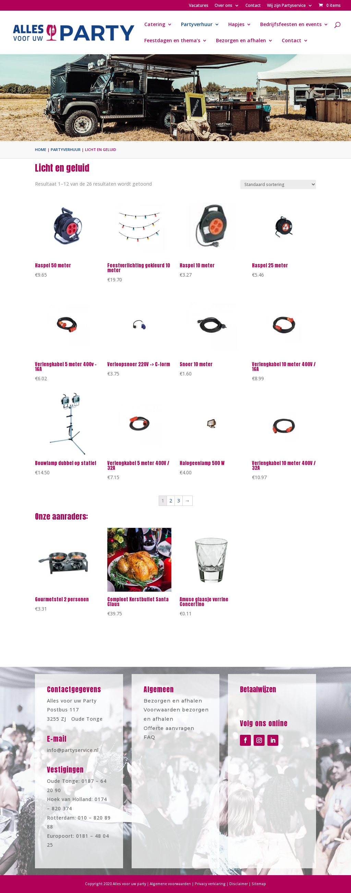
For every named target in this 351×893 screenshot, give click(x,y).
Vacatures (198, 5)
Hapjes (236, 24)
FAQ (154, 733)
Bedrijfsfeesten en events (291, 24)
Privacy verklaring (204, 884)
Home (40, 149)
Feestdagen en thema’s (172, 41)
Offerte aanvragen (170, 725)
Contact (253, 5)
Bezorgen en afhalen (241, 41)
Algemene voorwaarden (171, 884)
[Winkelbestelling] (278, 184)
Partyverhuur (197, 24)
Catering (154, 24)
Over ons (223, 5)
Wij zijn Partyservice (286, 5)
